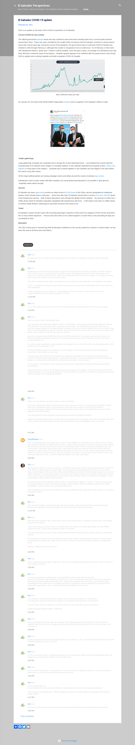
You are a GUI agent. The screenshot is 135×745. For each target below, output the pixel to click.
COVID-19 (28, 252)
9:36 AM (31, 465)
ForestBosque (33, 446)
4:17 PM (31, 704)
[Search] (120, 5)
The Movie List (67, 17)
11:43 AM (31, 304)
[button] (115, 27)
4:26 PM (31, 718)
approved (39, 200)
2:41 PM (31, 619)
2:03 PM (31, 559)
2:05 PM (31, 574)
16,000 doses (70, 200)
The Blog (34, 17)
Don (29, 262)
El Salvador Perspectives (34, 5)
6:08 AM (31, 398)
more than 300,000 (102, 202)
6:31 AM (31, 440)
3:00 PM (31, 652)
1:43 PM (31, 317)
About (23, 17)
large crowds (99, 183)
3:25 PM (31, 683)
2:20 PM (31, 596)
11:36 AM (31, 269)
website (40, 46)
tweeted (67, 109)
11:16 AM (31, 518)
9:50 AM (31, 502)
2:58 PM (31, 637)
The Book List (49, 17)
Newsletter (84, 17)
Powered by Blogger (67, 741)
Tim (29, 472)
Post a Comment (27, 723)
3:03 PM (31, 668)
